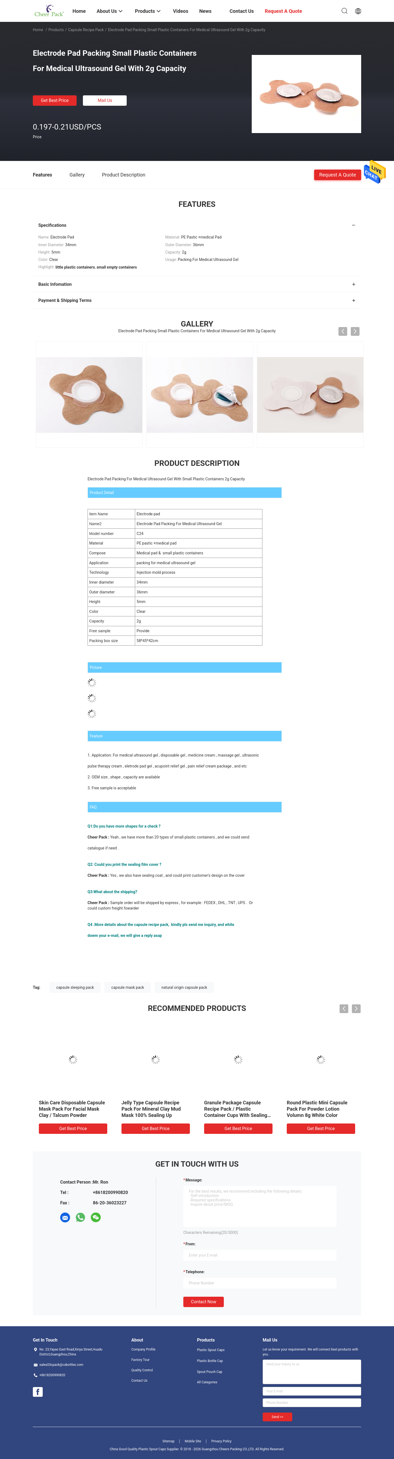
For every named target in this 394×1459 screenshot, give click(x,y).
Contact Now (203, 1301)
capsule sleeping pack (75, 987)
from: (190, 1244)
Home (38, 30)
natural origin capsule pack (184, 987)
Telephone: (195, 1272)
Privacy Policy (221, 1441)
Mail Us (105, 100)
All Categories (207, 1382)
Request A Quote (337, 174)
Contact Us (139, 1380)
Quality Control (142, 1370)
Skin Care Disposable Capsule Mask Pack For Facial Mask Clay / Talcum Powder (72, 1109)
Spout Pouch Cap (209, 1372)
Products (56, 30)
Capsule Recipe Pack (86, 30)
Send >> (277, 1417)
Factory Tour (140, 1360)
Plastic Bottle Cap (210, 1361)
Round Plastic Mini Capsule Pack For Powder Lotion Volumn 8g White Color (317, 1109)
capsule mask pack (127, 987)
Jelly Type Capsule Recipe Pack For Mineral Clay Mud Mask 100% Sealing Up (151, 1109)
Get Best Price (55, 100)
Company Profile (143, 1349)
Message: (194, 1180)
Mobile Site (193, 1441)
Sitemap (169, 1441)
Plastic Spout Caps (211, 1350)
